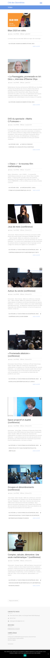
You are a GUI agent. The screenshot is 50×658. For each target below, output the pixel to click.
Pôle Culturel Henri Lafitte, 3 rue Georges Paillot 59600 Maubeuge (25, 615)
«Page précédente (13, 600)
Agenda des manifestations (23, 43)
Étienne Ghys (12, 190)
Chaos (33, 187)
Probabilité (20, 518)
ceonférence (12, 316)
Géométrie (17, 582)
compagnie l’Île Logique (15, 147)
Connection (10, 643)
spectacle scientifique (27, 147)
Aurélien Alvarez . (27, 187)
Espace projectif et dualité (16, 448)
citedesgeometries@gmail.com (17, 621)
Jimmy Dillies (12, 450)
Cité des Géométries (16, 3)
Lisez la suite (36, 46)
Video (33, 43)
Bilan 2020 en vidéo (17, 30)
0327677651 (13, 618)
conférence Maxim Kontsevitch (17, 252)
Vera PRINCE (16, 34)
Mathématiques (21, 381)
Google (15, 381)
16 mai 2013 (27, 169)
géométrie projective (30, 448)
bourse (11, 381)
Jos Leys (28, 190)
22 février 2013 (28, 230)
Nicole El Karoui (30, 381)
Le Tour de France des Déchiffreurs (29, 515)
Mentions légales (12, 640)
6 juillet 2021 (27, 34)
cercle (18, 316)
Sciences (26, 518)
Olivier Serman (24, 316)
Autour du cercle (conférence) (21, 291)
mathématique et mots (32, 252)
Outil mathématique (35, 582)
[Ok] (48, 654)
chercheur (11, 515)
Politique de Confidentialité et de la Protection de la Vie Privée (22, 636)
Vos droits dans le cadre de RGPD (16, 638)
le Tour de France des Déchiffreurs (25, 249)
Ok (25, 655)
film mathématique (21, 190)
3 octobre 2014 (28, 124)
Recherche (11, 585)
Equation (17, 515)
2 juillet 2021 (27, 82)
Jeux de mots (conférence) (20, 227)
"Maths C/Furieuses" (27, 144)
